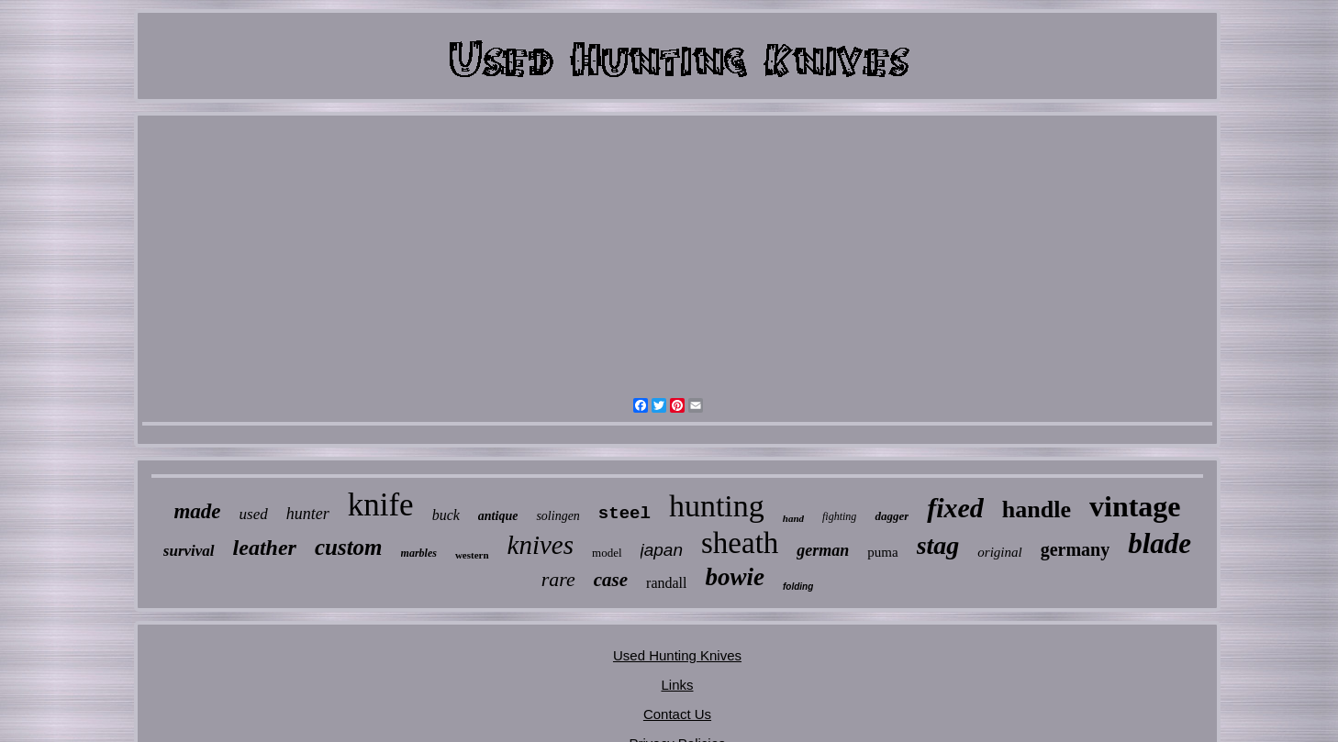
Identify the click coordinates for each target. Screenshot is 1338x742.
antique (498, 516)
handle (1036, 509)
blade (1159, 543)
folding (798, 586)
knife (381, 505)
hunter (307, 513)
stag (938, 545)
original (999, 552)
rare (558, 579)
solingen (557, 516)
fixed (955, 508)
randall (666, 583)
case (611, 580)
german (823, 550)
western (472, 554)
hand (793, 518)
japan (662, 549)
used (254, 514)
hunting (716, 506)
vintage (1135, 506)
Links (677, 684)
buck (446, 515)
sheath (739, 542)
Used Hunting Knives (677, 655)
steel (624, 514)
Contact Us (677, 714)
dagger (892, 516)
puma (882, 552)
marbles (419, 553)
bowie (734, 577)
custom (349, 547)
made (196, 511)
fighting (839, 516)
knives (540, 544)
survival (189, 550)
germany (1075, 549)
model (607, 552)
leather (264, 547)
